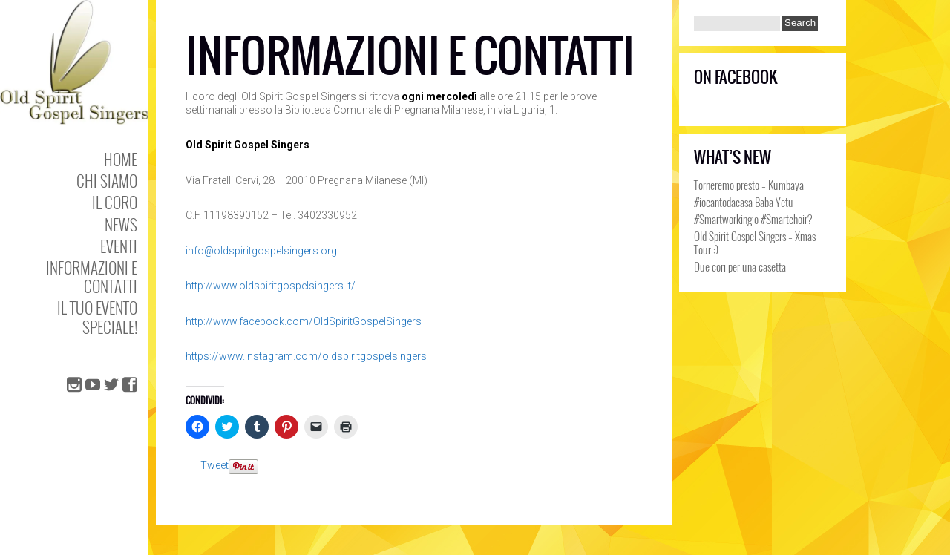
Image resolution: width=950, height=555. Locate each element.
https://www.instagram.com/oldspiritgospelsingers (306, 356)
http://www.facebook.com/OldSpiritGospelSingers (304, 321)
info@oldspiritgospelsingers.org (261, 251)
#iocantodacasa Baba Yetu (743, 202)
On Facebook (735, 77)
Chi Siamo (106, 180)
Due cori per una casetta (740, 266)
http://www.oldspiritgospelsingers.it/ (271, 286)
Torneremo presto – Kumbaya (749, 185)
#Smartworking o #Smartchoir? (753, 219)
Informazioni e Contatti (91, 277)
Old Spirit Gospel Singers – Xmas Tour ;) (755, 242)
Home (120, 159)
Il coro (114, 202)
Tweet (214, 465)
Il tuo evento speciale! (97, 317)
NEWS (121, 224)
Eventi (118, 245)
